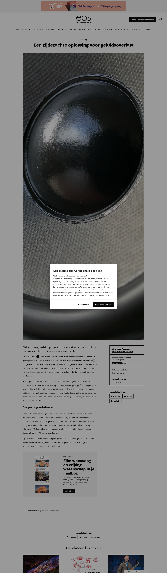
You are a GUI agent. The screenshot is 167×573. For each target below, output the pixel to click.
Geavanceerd (83, 304)
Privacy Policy (105, 295)
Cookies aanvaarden (103, 304)
